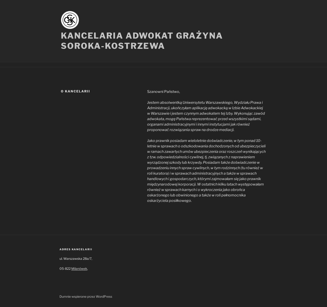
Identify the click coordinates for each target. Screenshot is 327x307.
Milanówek (79, 268)
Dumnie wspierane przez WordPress (85, 296)
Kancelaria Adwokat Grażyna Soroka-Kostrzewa (142, 41)
